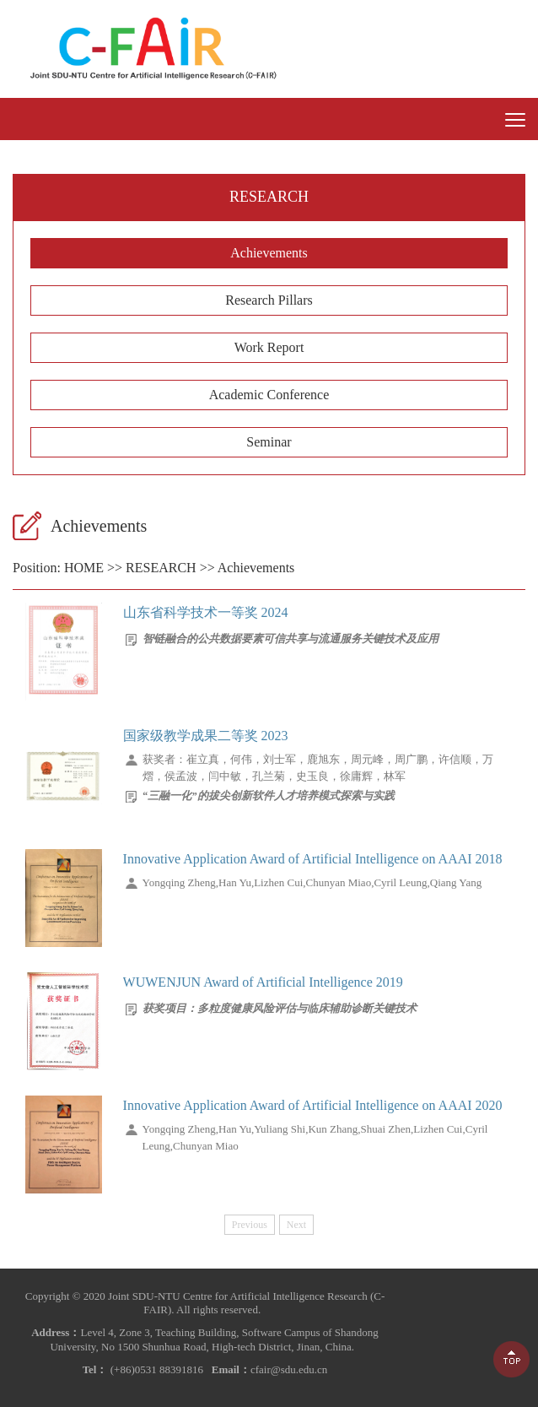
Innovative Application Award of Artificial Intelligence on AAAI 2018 (313, 859)
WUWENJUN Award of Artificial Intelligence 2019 (263, 982)
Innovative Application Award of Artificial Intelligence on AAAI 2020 (313, 1105)
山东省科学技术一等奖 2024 (205, 612)
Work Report (269, 347)
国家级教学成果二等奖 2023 (205, 735)
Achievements (269, 253)
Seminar (268, 442)
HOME (84, 567)
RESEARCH (161, 567)
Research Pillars (269, 300)
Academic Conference (269, 394)
